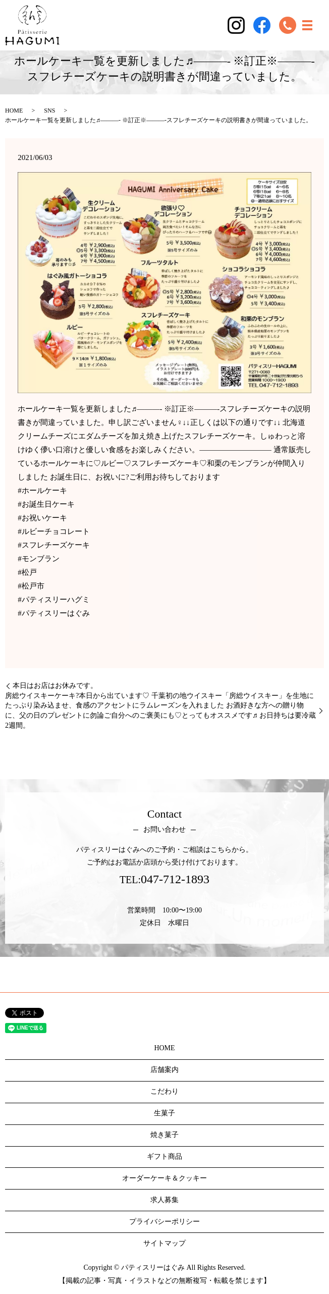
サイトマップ (164, 1243)
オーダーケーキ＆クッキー (164, 1178)
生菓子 (164, 1113)
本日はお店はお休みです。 (55, 685)
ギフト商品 (164, 1156)
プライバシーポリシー (164, 1221)
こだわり (164, 1091)
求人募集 (164, 1200)
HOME (14, 110)
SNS (49, 110)
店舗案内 (164, 1069)
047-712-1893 (175, 879)
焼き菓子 (164, 1135)
